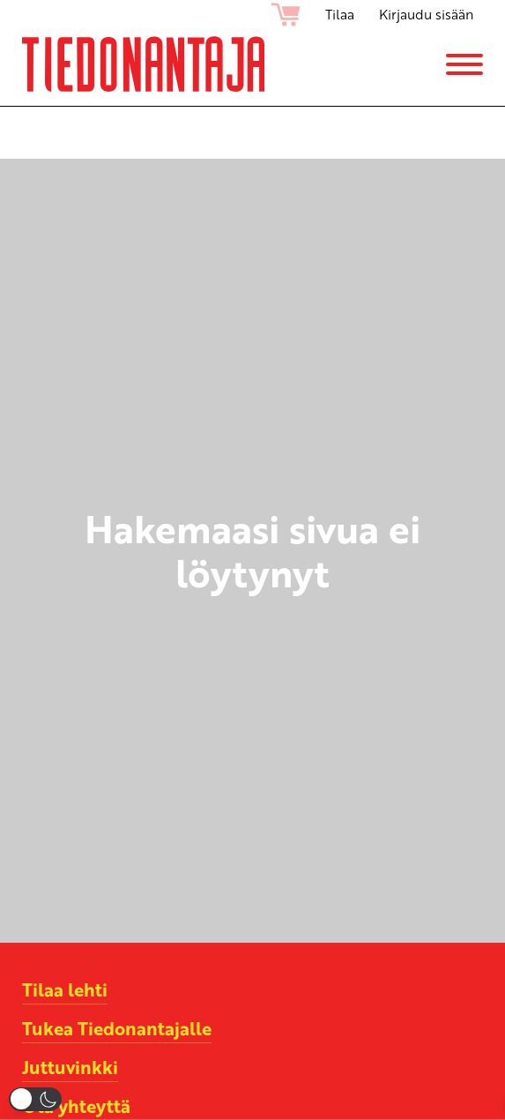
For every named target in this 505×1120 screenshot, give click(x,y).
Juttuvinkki (70, 1067)
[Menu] (464, 64)
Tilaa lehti (65, 989)
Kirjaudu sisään (426, 14)
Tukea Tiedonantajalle (117, 1028)
